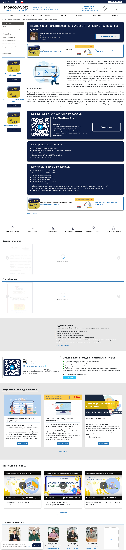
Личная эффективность (8, 37)
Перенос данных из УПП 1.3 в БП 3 (43, 173)
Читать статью (22, 443)
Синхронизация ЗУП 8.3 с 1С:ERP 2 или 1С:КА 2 (47, 155)
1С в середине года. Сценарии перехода (45, 148)
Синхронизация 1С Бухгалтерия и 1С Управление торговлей (51, 150)
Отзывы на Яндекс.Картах (113, 231)
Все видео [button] (63, 513)
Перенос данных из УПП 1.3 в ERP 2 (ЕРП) (14, 100)
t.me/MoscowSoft (28, 364)
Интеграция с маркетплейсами (10, 47)
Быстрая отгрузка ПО (53, 231)
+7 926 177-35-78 (72, 548)
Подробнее (14, 79)
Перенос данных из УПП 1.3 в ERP (43, 171)
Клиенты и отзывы (32, 231)
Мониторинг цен (6, 53)
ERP (77, 190)
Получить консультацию (107, 36)
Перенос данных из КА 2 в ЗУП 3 (42, 175)
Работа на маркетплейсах (9, 50)
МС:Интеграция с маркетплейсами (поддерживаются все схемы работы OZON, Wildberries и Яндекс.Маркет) (67, 188)
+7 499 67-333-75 (91, 548)
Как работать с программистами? (11, 29)
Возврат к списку (32, 213)
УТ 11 (64, 190)
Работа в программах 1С (9, 40)
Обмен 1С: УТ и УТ (38, 153)
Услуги (4, 26)
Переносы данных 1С (42, 7)
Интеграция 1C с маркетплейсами (45, 9)
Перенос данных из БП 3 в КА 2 (42, 184)
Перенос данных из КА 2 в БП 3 (42, 177)
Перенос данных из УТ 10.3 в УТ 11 (43, 179)
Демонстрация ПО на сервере (73, 231)
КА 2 (71, 190)
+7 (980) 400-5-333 (53, 548)
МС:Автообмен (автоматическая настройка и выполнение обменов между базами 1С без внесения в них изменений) (70, 186)
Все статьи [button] (63, 451)
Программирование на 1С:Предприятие (8, 33)
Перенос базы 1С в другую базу (42, 157)
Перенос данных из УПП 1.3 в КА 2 (13, 125)
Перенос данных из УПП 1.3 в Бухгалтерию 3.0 (13, 74)
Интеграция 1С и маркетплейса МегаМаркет (46, 190)
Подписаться (106, 127)
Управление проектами (8, 43)
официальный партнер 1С (15, 10)
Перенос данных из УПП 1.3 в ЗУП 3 (44, 181)
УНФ (68, 190)
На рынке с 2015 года (12, 231)
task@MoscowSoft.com (90, 10)
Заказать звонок (115, 1)
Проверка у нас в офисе (93, 231)
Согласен (37, 545)
